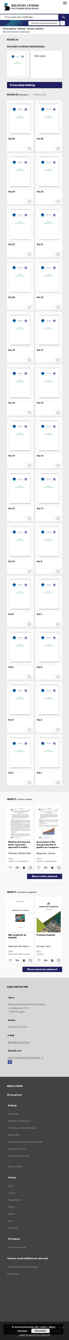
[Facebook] (10, 1062)
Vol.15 (40, 403)
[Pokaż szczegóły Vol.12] (29, 518)
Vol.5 (39, 667)
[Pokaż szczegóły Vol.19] (58, 307)
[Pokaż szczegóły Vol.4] (29, 730)
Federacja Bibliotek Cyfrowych (22, 1267)
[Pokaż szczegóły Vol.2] (29, 783)
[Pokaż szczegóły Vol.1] (58, 783)
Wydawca (13, 1228)
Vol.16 (11, 403)
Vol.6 (11, 667)
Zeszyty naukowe (35, 28)
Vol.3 (39, 720)
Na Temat (13, 1114)
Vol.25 (40, 138)
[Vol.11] (48, 488)
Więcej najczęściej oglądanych (42, 969)
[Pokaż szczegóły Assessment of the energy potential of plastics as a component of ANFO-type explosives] (58, 867)
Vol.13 (40, 456)
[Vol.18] (20, 330)
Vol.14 (11, 456)
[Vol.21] (48, 224)
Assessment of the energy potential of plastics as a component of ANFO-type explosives (48, 845)
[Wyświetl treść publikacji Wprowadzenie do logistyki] (23, 960)
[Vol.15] (48, 383)
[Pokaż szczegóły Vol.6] (29, 677)
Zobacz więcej (15, 1166)
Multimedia (14, 1135)
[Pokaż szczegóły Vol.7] (58, 624)
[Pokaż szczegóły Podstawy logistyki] (58, 960)
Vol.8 (11, 614)
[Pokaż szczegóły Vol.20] (29, 307)
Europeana (12, 1274)
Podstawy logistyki (45, 935)
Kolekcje (21, 28)
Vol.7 (39, 614)
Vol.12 (11, 508)
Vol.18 (11, 350)
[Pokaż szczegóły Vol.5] (58, 677)
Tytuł (10, 1186)
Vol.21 (40, 244)
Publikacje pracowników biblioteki (25, 1142)
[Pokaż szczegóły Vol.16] (29, 413)
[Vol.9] (48, 541)
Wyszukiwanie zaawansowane (44, 23)
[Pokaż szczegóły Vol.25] (58, 149)
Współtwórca (14, 1200)
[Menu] (64, 3)
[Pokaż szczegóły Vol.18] (29, 360)
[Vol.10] (20, 541)
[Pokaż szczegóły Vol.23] (58, 201)
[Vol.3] (48, 700)
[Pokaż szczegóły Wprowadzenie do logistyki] (30, 960)
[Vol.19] (48, 277)
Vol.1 (39, 773)
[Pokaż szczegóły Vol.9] (58, 571)
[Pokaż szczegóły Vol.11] (58, 518)
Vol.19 (40, 297)
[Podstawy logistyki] (49, 915)
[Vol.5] (48, 647)
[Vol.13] (48, 436)
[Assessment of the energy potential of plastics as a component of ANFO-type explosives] (49, 822)
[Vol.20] (20, 277)
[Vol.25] (48, 119)
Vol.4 (11, 720)
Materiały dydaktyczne (19, 1121)
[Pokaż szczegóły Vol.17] (58, 360)
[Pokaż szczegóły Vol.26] (29, 149)
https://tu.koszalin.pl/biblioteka (26, 1057)
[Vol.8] (20, 594)
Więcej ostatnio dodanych (44, 876)
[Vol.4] (20, 700)
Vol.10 (11, 561)
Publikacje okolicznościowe (22, 1128)
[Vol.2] (20, 753)
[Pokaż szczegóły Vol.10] (29, 571)
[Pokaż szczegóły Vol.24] (29, 201)
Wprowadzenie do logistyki (17, 936)
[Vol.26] (20, 119)
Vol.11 (40, 508)
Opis (10, 1221)
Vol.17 (40, 350)
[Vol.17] (48, 330)
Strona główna (9, 28)
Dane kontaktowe (17, 1247)
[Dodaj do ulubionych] (10, 867)
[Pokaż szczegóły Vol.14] (29, 465)
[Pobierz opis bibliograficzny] (17, 867)
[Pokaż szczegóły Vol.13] (58, 465)
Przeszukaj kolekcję (22, 85)
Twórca (12, 1193)
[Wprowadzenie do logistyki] (20, 915)
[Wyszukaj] (63, 17)
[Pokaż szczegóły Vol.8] (29, 624)
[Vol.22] (20, 224)
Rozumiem (40, 1331)
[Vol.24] (20, 172)
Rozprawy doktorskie (18, 1156)
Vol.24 (11, 191)
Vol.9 (39, 561)
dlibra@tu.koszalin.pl (18, 1042)
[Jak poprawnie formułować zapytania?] (62, 23)
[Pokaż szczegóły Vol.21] (58, 254)
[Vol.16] (20, 383)
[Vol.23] (48, 172)
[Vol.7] (48, 594)
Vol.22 (11, 244)
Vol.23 (40, 191)
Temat (11, 1207)
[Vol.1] (48, 753)
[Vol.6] (20, 647)
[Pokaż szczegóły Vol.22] (29, 254)
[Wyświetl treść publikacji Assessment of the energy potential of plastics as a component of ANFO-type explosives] (52, 867)
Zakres (11, 1214)
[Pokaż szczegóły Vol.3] (58, 730)
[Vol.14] (20, 436)
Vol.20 (11, 297)
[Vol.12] (20, 488)
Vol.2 (11, 773)
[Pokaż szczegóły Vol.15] (58, 413)
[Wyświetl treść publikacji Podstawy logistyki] (52, 960)
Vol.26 (11, 138)
